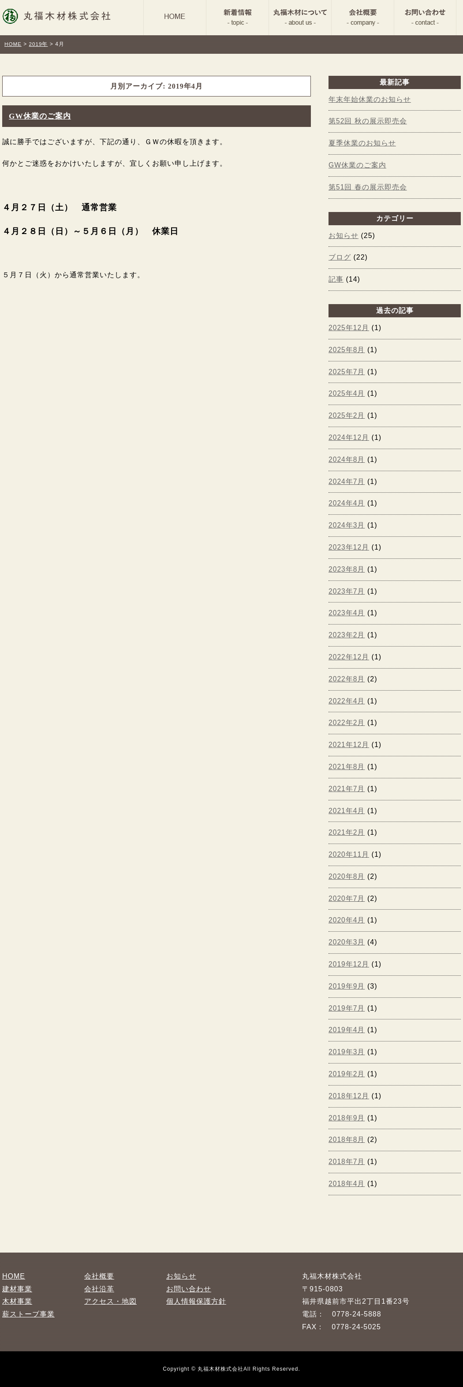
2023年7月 (347, 591)
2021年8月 (347, 766)
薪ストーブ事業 (28, 1314)
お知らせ (343, 235)
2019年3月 (347, 1052)
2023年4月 (347, 613)
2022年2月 (347, 722)
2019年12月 (349, 964)
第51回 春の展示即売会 (368, 187)
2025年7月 (347, 372)
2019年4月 (347, 1030)
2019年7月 (347, 1008)
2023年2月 (347, 635)
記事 (336, 279)
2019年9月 (347, 986)
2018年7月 (347, 1161)
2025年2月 (347, 415)
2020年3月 (347, 942)
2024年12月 (349, 437)
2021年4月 (347, 810)
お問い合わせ (188, 1289)
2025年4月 (347, 393)
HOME (13, 1276)
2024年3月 (347, 525)
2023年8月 (347, 569)
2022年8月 (347, 679)
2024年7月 (347, 481)
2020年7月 (347, 898)
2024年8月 (347, 459)
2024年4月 (347, 503)
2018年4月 (347, 1183)
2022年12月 (349, 657)
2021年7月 (347, 788)
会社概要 (99, 1276)
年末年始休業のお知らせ (370, 99)
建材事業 (17, 1289)
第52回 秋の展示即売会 (368, 121)
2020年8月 (347, 876)
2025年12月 (349, 327)
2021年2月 (347, 832)
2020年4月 (347, 920)
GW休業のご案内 (41, 116)
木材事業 (17, 1301)
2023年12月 (349, 547)
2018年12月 (349, 1096)
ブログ (340, 257)
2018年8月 (347, 1139)
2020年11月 (349, 854)
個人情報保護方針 (196, 1301)
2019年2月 (347, 1074)
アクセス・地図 (110, 1301)
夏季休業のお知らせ (362, 143)
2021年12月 (349, 744)
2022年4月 (347, 701)
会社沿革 (99, 1289)
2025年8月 (347, 349)
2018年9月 (347, 1118)
